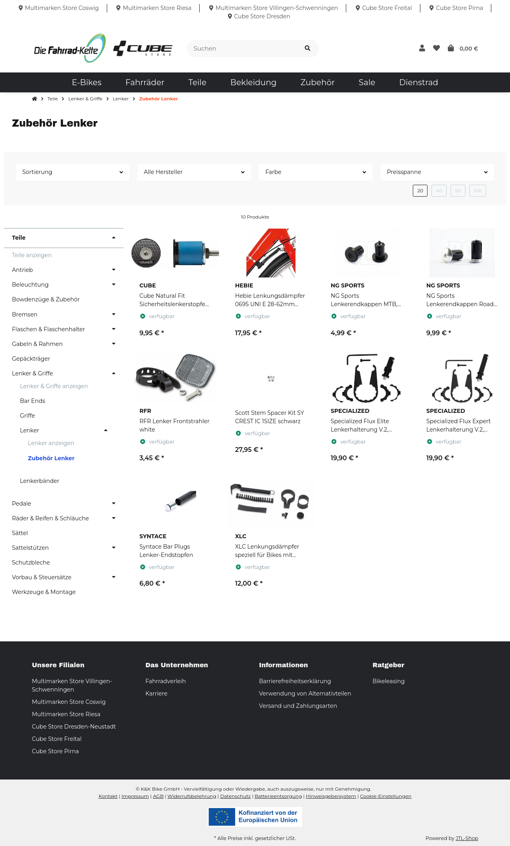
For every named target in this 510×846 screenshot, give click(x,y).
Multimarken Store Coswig (69, 701)
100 (478, 190)
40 (439, 190)
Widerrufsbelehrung (191, 796)
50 (458, 190)
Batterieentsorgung (278, 796)
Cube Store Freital (57, 738)
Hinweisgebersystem (331, 796)
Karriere (156, 693)
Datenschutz (235, 796)
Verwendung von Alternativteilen (305, 693)
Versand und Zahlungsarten (298, 705)
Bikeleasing (389, 681)
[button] (422, 48)
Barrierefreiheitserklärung (295, 681)
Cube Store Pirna (55, 751)
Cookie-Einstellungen (386, 796)
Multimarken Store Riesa (66, 714)
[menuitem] (86, 82)
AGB (158, 796)
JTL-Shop (467, 838)
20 (420, 190)
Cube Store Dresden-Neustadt (74, 726)
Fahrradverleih (165, 681)
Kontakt (108, 796)
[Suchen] (242, 49)
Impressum (135, 796)
